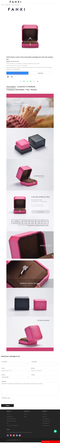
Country (3, 375)
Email (3, 369)
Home (2, 4)
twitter (28, 82)
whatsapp (31, 82)
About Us (8, 414)
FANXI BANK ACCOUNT (11, 421)
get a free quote (17, 73)
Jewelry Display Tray (46, 426)
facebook (21, 82)
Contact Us (40, 73)
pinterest (34, 82)
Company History (10, 417)
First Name (4, 362)
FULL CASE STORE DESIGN (12, 426)
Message (3, 382)
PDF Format (7, 76)
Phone (33, 375)
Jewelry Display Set (45, 423)
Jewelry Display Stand (46, 421)
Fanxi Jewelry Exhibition (11, 419)
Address (33, 369)
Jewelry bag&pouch (45, 419)
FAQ (7, 423)
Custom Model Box (16, 4)
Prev (8, 30)
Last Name (34, 362)
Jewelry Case (44, 417)
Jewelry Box (7, 4)
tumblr (38, 82)
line (24, 82)
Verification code (5, 398)
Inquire (25, 417)
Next (52, 30)
